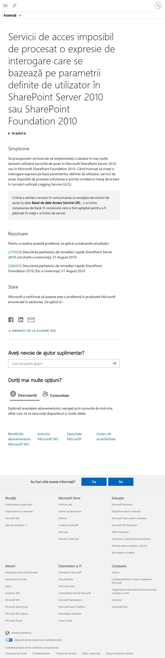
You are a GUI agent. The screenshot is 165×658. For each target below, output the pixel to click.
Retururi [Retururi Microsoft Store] (62, 518)
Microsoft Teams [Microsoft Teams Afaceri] (14, 620)
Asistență (10, 15)
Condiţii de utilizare (66, 653)
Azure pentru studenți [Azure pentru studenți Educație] (123, 552)
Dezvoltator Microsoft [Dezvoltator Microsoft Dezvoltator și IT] (69, 572)
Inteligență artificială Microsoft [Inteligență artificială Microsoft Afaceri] (21, 572)
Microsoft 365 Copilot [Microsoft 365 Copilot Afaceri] (16, 613)
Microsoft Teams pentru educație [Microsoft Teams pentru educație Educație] (129, 518)
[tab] (24, 394)
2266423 (15, 265)
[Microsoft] (82, 3)
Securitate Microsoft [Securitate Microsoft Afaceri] (15, 579)
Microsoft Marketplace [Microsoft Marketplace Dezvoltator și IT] (70, 599)
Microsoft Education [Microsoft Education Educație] (122, 504)
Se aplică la (18, 133)
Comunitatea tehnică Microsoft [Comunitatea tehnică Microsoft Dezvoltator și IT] (74, 593)
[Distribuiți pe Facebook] (11, 318)
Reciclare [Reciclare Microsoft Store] (63, 532)
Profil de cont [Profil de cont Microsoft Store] (65, 504)
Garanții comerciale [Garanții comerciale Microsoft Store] (68, 538)
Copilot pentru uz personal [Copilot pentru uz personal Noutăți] (19, 511)
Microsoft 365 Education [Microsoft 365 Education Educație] (124, 525)
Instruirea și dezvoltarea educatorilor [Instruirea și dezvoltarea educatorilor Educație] (131, 538)
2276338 (15, 252)
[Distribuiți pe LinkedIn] (19, 318)
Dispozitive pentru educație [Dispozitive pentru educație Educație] (126, 511)
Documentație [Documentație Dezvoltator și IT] (65, 579)
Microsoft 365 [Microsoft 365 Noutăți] (12, 518)
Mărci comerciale (91, 653)
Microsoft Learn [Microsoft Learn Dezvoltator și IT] (66, 586)
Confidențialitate (41, 653)
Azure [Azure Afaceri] (8, 586)
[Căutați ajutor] (15, 5)
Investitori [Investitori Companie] (117, 599)
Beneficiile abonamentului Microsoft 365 (19, 438)
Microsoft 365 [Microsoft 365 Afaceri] (12, 599)
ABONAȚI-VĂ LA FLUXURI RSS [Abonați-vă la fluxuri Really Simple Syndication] (34, 330)
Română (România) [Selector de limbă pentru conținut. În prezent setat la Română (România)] (21, 632)
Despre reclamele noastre (119, 653)
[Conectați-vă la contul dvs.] (158, 6)
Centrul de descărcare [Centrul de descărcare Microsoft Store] (69, 511)
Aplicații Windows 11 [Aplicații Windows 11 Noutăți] (16, 525)
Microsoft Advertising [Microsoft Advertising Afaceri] (16, 606)
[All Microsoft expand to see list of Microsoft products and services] (5, 6)
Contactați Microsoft (16, 653)
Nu (121, 482)
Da (94, 482)
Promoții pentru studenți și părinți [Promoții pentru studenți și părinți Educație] (129, 545)
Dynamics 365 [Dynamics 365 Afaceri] (12, 593)
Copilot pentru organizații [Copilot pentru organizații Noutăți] (18, 504)
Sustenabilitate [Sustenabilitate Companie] (120, 606)
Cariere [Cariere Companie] (115, 572)
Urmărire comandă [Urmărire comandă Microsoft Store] (68, 525)
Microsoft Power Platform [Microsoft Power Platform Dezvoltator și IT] (71, 606)
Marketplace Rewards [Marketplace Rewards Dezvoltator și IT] (69, 613)
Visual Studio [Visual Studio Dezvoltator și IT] (65, 620)
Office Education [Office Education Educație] (120, 532)
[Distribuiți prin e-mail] (29, 318)
